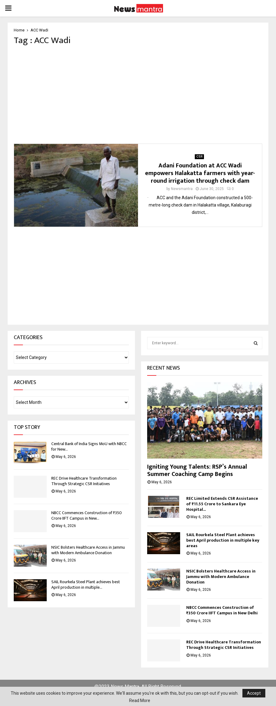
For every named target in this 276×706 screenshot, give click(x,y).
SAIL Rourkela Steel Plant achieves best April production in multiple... (85, 584)
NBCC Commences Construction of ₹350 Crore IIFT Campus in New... (86, 515)
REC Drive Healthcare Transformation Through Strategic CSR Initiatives (84, 481)
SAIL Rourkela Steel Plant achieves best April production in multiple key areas (222, 540)
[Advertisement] (138, 94)
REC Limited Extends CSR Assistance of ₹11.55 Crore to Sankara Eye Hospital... (222, 504)
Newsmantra (182, 189)
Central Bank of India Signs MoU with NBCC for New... (89, 446)
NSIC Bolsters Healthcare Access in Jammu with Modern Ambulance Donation (88, 550)
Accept (254, 693)
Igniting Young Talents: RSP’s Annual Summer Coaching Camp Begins (197, 470)
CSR (199, 156)
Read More (139, 700)
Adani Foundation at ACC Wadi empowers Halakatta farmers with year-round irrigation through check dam (200, 173)
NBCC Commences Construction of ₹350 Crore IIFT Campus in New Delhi (222, 610)
